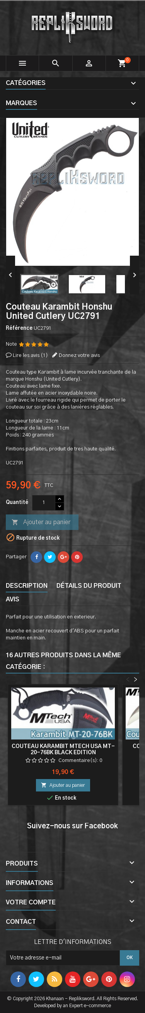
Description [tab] (27, 586)
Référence (19, 328)
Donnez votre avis (79, 355)
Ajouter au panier (41, 522)
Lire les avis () (30, 355)
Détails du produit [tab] (88, 586)
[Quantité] (43, 503)
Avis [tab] (12, 599)
